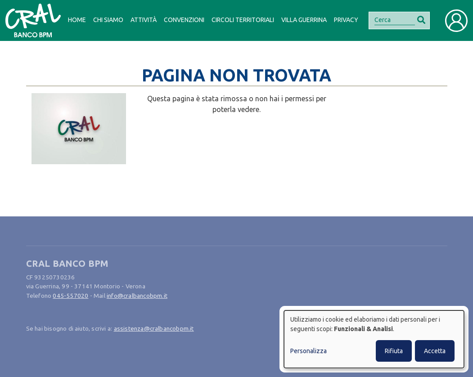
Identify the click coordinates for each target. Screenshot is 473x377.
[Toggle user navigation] (456, 20)
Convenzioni (184, 19)
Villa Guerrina (304, 19)
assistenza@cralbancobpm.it (154, 328)
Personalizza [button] (308, 351)
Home (77, 19)
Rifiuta (394, 351)
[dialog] (374, 339)
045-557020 (70, 295)
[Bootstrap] (33, 20)
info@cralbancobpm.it (137, 295)
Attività (144, 19)
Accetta (435, 351)
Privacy (346, 19)
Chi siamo (108, 19)
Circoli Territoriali (243, 19)
